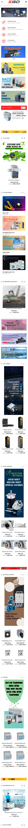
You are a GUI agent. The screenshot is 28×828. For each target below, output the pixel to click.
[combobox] (14, 5)
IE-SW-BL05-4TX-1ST (20, 429)
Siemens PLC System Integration (14, 308)
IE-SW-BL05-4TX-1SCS (7, 449)
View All (22, 192)
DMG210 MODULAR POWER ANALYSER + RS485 (13, 743)
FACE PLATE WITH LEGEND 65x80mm (11, 660)
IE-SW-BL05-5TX (20, 449)
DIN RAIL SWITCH (7, 429)
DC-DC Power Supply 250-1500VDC (17, 180)
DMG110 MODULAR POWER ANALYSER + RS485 (13, 762)
